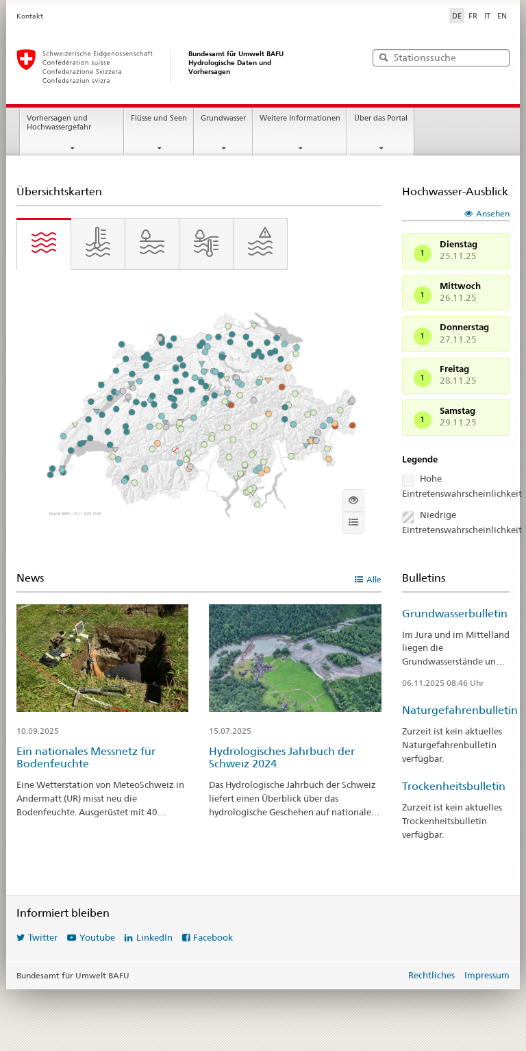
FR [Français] (472, 16)
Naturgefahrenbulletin (460, 710)
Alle (373, 579)
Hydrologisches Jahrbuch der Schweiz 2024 (282, 758)
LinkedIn (154, 937)
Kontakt (29, 16)
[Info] (353, 523)
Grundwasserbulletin (455, 613)
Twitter (43, 937)
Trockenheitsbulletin (453, 786)
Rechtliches (431, 974)
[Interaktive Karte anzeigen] (353, 500)
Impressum (487, 974)
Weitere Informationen (300, 118)
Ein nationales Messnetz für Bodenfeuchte (85, 758)
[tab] (43, 244)
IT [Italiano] (487, 16)
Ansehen (493, 213)
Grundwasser (223, 118)
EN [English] (502, 16)
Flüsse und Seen (159, 118)
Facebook (213, 937)
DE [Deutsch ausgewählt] (457, 16)
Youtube (97, 937)
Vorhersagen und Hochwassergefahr (59, 123)
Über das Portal (381, 118)
